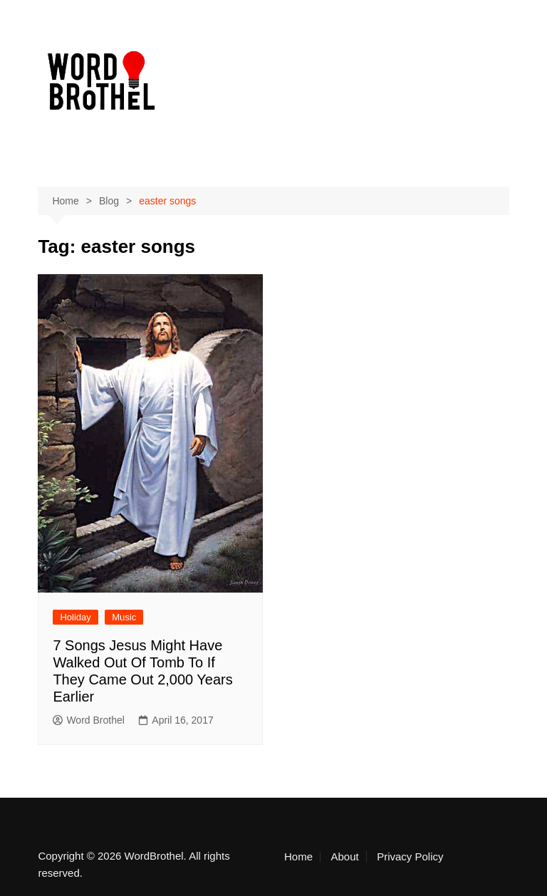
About (344, 857)
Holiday (75, 617)
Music (124, 617)
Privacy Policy (410, 857)
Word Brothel (88, 720)
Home (298, 857)
